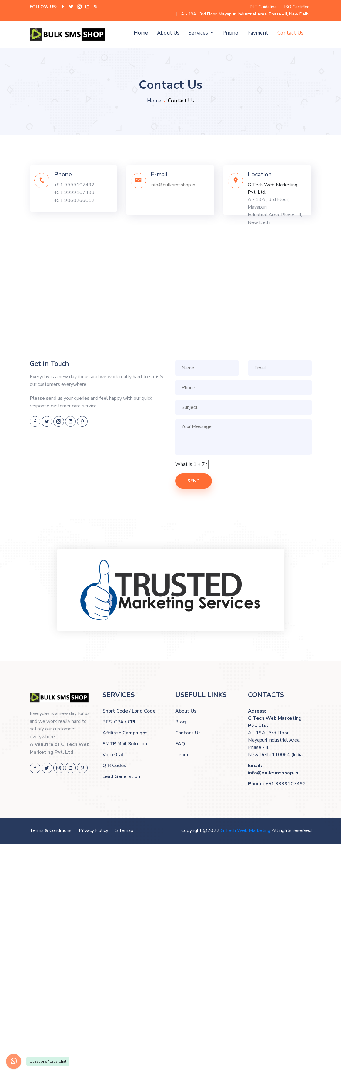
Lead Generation (121, 776)
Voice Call (113, 754)
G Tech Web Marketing (245, 830)
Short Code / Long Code (128, 711)
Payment (257, 32)
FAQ (180, 743)
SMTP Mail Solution (124, 743)
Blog (180, 722)
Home (141, 32)
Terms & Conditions (51, 830)
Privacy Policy (93, 830)
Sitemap (124, 830)
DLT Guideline (263, 7)
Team (181, 754)
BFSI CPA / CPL (119, 722)
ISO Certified (296, 7)
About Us (168, 32)
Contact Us (290, 32)
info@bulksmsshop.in (173, 185)
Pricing (230, 32)
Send (193, 481)
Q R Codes (114, 765)
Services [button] (199, 32)
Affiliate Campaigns (125, 732)
